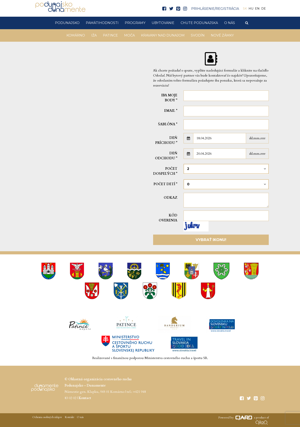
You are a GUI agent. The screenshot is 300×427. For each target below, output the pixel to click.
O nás (80, 417)
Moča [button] (129, 35)
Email (170, 110)
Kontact (85, 398)
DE (263, 8)
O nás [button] (229, 23)
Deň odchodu (166, 156)
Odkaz (170, 197)
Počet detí (165, 184)
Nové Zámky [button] (222, 35)
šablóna (167, 124)
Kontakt (69, 417)
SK (245, 8)
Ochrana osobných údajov (47, 417)
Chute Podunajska (199, 23)
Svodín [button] (198, 35)
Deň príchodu (166, 140)
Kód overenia (168, 218)
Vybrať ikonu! (211, 239)
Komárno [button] (75, 35)
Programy (135, 23)
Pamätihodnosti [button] (102, 23)
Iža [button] (94, 35)
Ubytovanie (163, 23)
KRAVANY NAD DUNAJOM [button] (163, 35)
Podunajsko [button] (67, 23)
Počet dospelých (165, 171)
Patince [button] (110, 35)
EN (257, 8)
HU (251, 8)
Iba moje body (169, 98)
